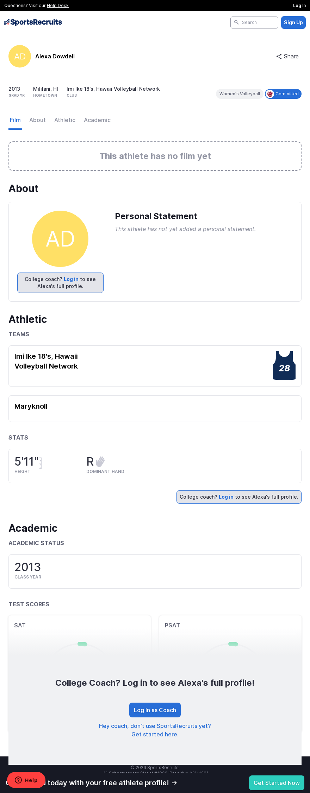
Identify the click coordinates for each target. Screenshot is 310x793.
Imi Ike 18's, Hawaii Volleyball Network (46, 361)
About (37, 119)
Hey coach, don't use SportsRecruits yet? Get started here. (155, 730)
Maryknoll (31, 406)
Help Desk (58, 5)
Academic (97, 119)
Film (15, 119)
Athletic (64, 119)
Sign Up (293, 22)
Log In (299, 5)
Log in (71, 279)
